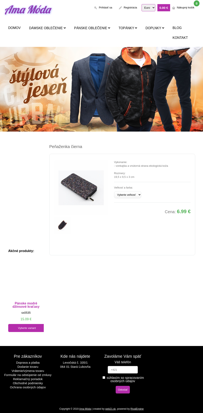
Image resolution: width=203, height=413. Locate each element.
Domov (14, 28)
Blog (177, 28)
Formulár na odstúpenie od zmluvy (27, 375)
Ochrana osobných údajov (28, 387)
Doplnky (154, 28)
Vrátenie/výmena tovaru (28, 371)
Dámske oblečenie (47, 28)
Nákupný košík (185, 7)
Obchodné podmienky (28, 383)
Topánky (128, 28)
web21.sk (110, 408)
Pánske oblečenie (92, 28)
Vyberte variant (27, 328)
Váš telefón (122, 362)
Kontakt (180, 37)
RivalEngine (137, 408)
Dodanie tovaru (27, 366)
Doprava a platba (27, 362)
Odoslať (123, 389)
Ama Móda (27, 9)
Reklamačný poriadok (28, 379)
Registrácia (130, 7)
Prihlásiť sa (105, 7)
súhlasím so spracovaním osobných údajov (123, 379)
